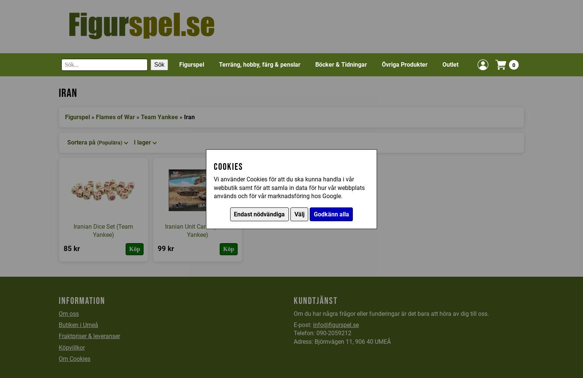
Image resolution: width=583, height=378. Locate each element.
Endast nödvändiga (259, 214)
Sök (159, 64)
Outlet (450, 64)
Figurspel (191, 64)
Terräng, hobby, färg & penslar (259, 64)
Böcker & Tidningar (341, 64)
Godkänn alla (331, 214)
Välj (299, 214)
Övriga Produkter (405, 64)
